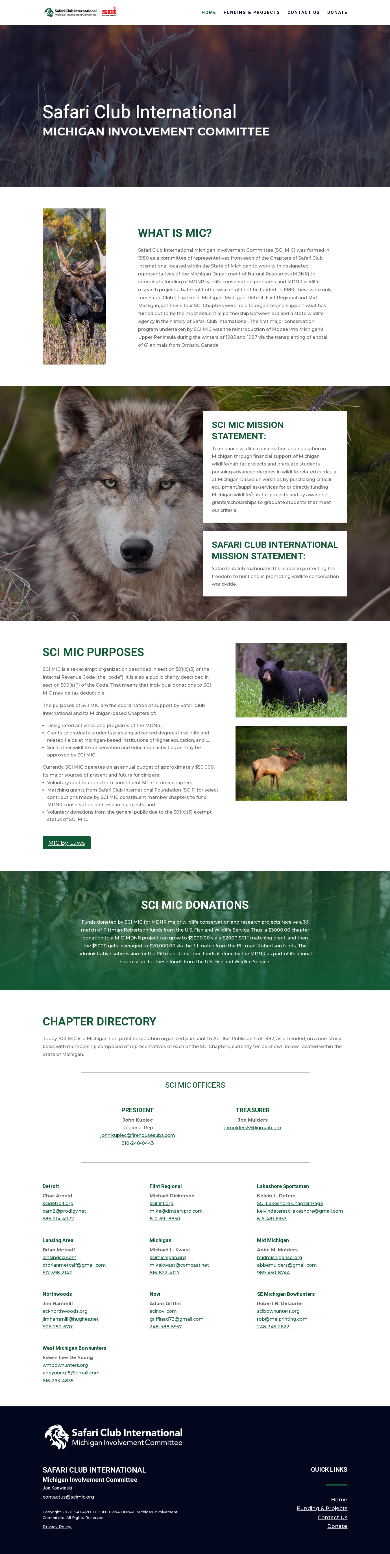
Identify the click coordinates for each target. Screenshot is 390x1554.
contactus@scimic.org (68, 1497)
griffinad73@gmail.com (177, 1319)
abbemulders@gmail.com (287, 1265)
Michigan (160, 1240)
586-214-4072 (58, 1218)
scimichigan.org (168, 1257)
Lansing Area (58, 1240)
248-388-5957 (166, 1326)
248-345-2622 (273, 1326)
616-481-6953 (272, 1218)
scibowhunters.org (278, 1311)
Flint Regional (166, 1186)
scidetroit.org (58, 1203)
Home (209, 13)
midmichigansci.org (279, 1257)
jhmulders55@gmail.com (252, 1127)
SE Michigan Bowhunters (286, 1294)
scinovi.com (163, 1311)
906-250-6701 (58, 1326)
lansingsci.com (60, 1257)
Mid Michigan (273, 1240)
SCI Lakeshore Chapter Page (290, 1203)
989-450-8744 (273, 1272)
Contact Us (303, 13)
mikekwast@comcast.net (179, 1265)
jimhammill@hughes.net (71, 1319)
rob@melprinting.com (282, 1319)
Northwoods (57, 1294)
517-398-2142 (57, 1272)
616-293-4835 (58, 1380)
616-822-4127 (165, 1272)
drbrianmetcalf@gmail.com (74, 1265)
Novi (155, 1294)
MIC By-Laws (66, 842)
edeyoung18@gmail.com (71, 1373)
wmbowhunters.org (65, 1365)
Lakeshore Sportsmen (283, 1186)
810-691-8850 (165, 1218)
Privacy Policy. (57, 1526)
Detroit (51, 1186)
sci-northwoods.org (65, 1311)
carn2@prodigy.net (64, 1211)
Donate (337, 13)
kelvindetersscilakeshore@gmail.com (300, 1211)
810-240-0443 (137, 1143)
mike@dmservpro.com (176, 1211)
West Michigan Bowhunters (74, 1348)
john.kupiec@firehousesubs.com (138, 1135)
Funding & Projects (252, 13)
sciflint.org (161, 1203)
